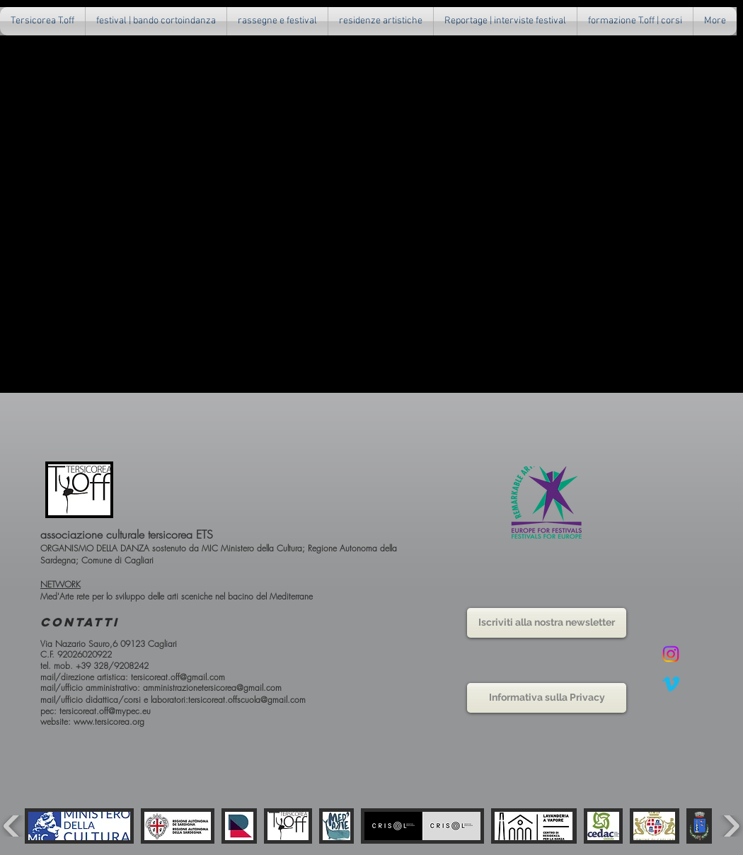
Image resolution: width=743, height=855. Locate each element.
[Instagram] (670, 654)
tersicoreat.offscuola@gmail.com (247, 700)
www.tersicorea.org (109, 722)
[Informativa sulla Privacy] (546, 698)
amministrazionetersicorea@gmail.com (212, 688)
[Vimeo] (670, 683)
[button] (277, 21)
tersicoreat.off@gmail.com (178, 677)
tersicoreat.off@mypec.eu (105, 711)
